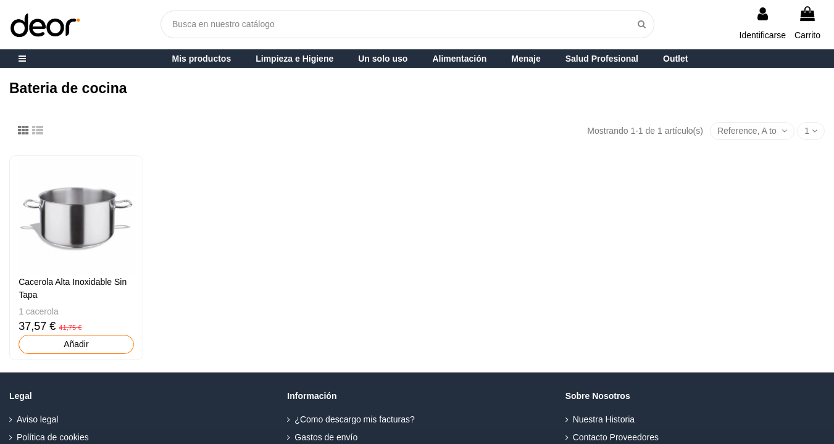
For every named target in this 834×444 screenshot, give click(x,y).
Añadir (76, 344)
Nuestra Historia (604, 419)
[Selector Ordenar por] (752, 131)
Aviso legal (37, 419)
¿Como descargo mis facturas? (354, 419)
